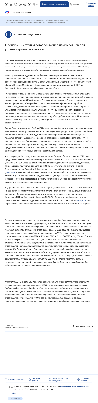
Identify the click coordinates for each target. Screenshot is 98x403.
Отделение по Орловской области (39, 20)
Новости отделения (61, 20)
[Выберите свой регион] (74, 4)
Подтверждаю (15, 398)
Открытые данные (36, 379)
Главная (8, 20)
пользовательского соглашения (74, 387)
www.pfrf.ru (11, 172)
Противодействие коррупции (60, 379)
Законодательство (16, 380)
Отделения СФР (18, 20)
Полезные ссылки (85, 379)
